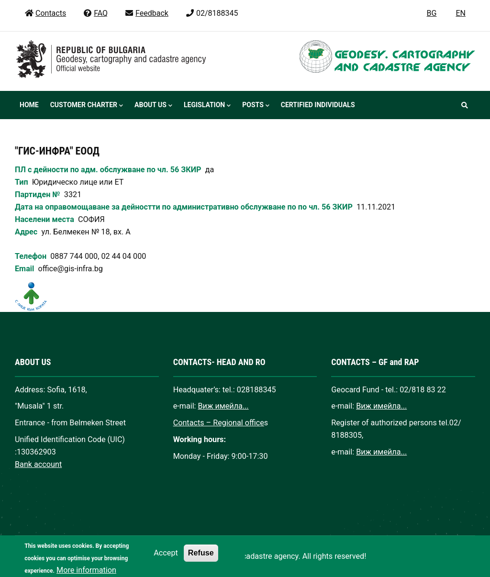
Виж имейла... (223, 406)
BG (432, 13)
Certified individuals (318, 105)
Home (29, 105)
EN (461, 13)
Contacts (45, 13)
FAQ (95, 13)
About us (153, 106)
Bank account (38, 464)
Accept (166, 558)
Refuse (201, 558)
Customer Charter (86, 106)
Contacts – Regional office (218, 422)
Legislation (207, 106)
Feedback (146, 13)
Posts (255, 106)
